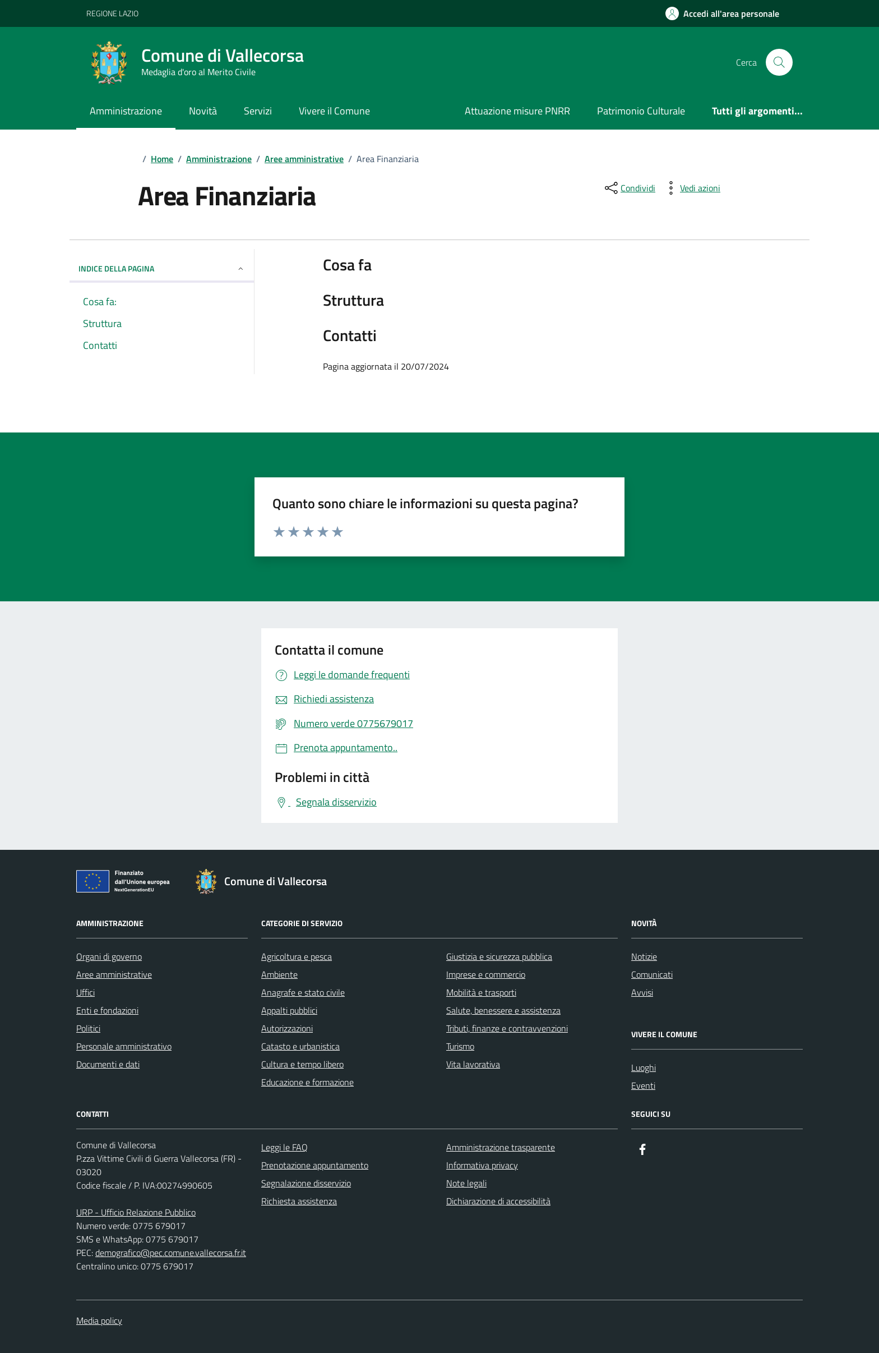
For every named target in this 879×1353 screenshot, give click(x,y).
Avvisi (642, 992)
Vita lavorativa (473, 1064)
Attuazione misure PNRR (517, 110)
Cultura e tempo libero (302, 1064)
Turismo (460, 1046)
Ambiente (279, 974)
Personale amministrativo (124, 1046)
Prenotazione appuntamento (314, 1165)
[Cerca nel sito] (779, 62)
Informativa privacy (482, 1165)
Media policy (99, 1320)
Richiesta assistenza (299, 1201)
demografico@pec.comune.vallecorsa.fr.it (170, 1252)
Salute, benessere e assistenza (503, 1010)
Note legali (466, 1183)
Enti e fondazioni (107, 1010)
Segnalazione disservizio (306, 1183)
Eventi (643, 1085)
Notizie (644, 956)
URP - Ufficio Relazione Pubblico (136, 1212)
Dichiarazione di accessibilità (498, 1201)
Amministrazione (126, 110)
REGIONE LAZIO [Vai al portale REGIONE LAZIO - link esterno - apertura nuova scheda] (112, 13)
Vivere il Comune (334, 110)
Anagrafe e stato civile (303, 992)
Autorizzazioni (287, 1028)
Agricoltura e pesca (296, 956)
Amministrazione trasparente (500, 1147)
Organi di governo (109, 956)
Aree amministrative (114, 974)
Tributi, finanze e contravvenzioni (507, 1028)
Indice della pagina (161, 268)
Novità (203, 110)
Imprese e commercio (485, 974)
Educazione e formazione (307, 1082)
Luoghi (643, 1067)
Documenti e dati (108, 1064)
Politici (88, 1028)
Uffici (85, 992)
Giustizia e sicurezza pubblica (499, 956)
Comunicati (652, 974)
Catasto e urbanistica (300, 1046)
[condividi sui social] (629, 188)
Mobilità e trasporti (481, 992)
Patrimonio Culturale (641, 110)
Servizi (258, 110)
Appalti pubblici (289, 1010)
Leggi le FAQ (284, 1147)
